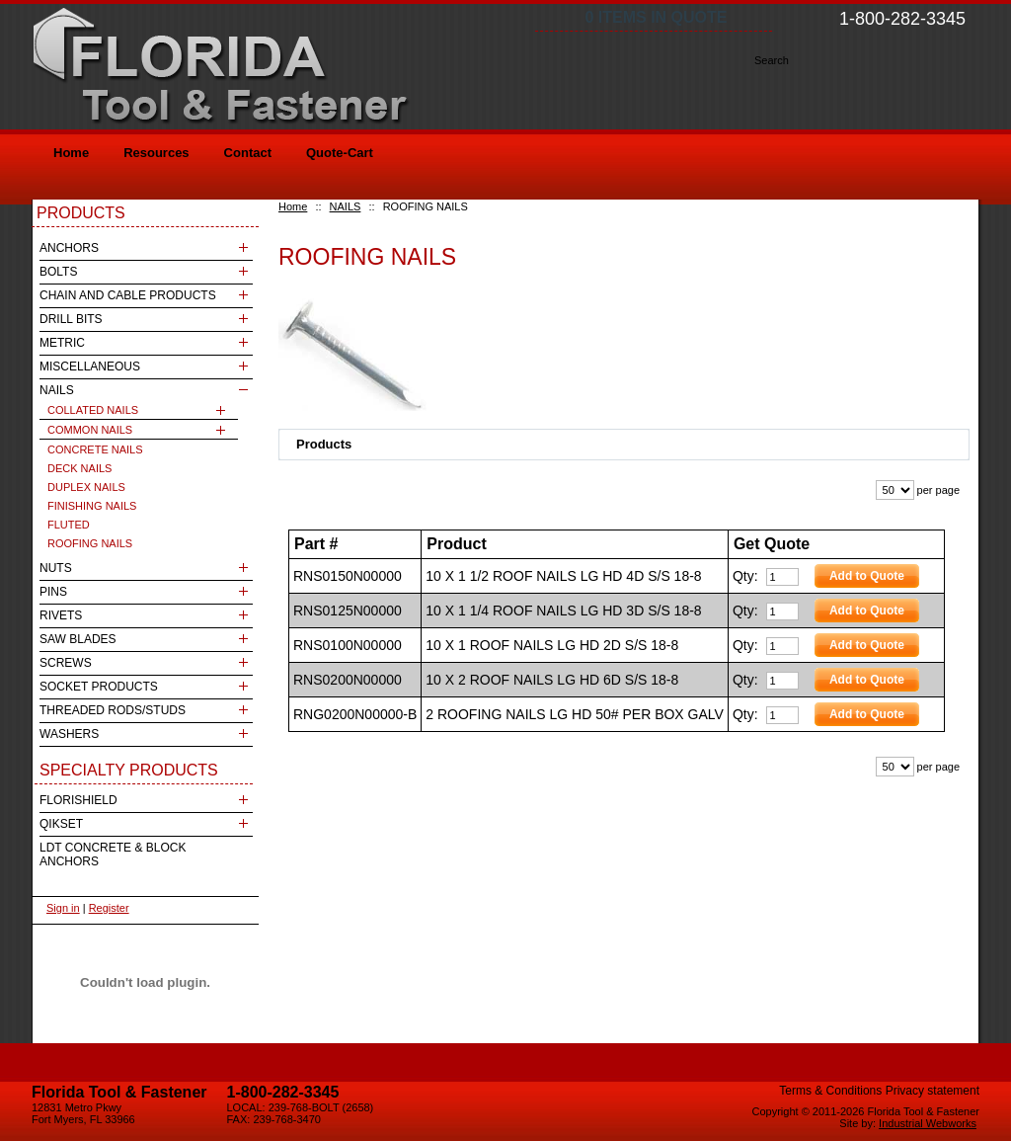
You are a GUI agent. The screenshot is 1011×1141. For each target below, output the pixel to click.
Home (292, 206)
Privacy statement (932, 1091)
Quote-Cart (339, 152)
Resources (156, 152)
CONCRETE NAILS (95, 449)
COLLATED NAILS (92, 410)
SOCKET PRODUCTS (98, 686)
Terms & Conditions (830, 1091)
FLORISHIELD (78, 800)
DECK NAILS (79, 468)
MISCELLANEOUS (89, 366)
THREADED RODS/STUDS (112, 710)
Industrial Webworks (927, 1123)
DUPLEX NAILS (86, 487)
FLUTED (68, 524)
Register (109, 908)
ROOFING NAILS (89, 543)
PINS (53, 592)
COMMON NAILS (89, 430)
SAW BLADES (78, 639)
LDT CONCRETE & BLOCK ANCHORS (112, 854)
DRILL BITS (71, 319)
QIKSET (61, 824)
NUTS (55, 568)
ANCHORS (69, 248)
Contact (248, 152)
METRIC (62, 343)
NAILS (345, 206)
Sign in (63, 908)
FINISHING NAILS (91, 506)
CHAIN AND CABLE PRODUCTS (127, 295)
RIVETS (60, 615)
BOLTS (58, 272)
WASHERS (69, 734)
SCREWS (65, 663)
